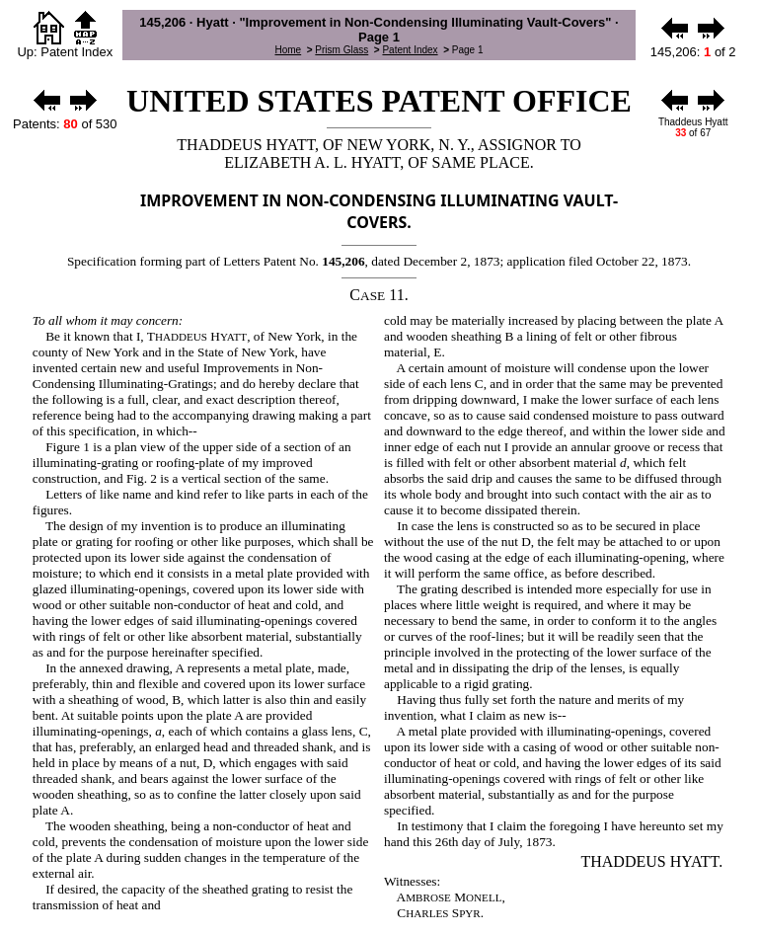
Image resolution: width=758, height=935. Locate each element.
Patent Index (409, 49)
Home (287, 49)
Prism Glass (341, 49)
